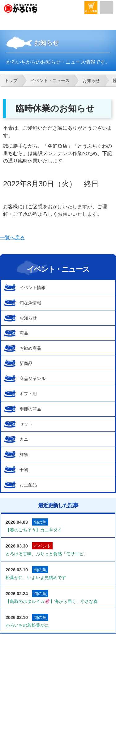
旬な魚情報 (30, 302)
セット (25, 424)
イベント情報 (32, 287)
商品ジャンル (32, 378)
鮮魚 (23, 454)
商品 (23, 333)
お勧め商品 (30, 348)
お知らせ (28, 317)
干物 (23, 469)
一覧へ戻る (12, 237)
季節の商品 (30, 408)
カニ (23, 439)
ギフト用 (28, 393)
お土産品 (28, 484)
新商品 (25, 363)
